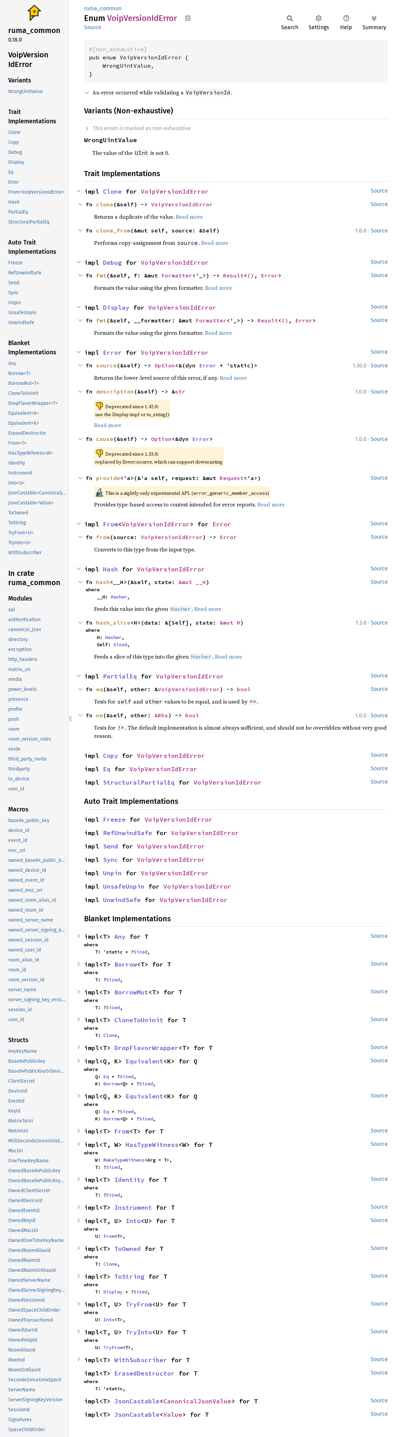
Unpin (112, 873)
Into (133, 1221)
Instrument (133, 1207)
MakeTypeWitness (124, 1160)
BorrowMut (131, 992)
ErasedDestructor (144, 1373)
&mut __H (192, 582)
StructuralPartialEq (139, 782)
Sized (120, 644)
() (250, 275)
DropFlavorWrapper (146, 1048)
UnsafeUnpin (124, 886)
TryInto (139, 1332)
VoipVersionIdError (175, 191)
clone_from (113, 230)
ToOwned (127, 1249)
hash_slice (113, 622)
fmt (101, 275)
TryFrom (139, 1304)
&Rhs (161, 715)
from (103, 537)
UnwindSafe (122, 900)
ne (99, 715)
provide (108, 478)
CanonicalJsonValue (197, 1401)
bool (244, 689)
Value (172, 1414)
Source (92, 27)
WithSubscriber (140, 1360)
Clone (112, 191)
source (106, 365)
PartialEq (120, 676)
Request (232, 478)
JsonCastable (137, 1401)
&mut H (230, 622)
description (115, 391)
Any (120, 936)
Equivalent (144, 1061)
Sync (110, 860)
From (110, 524)
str (180, 391)
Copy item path (188, 18)
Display (116, 307)
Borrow (125, 964)
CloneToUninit (138, 1020)
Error (269, 275)
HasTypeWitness (152, 1145)
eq (99, 689)
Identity (129, 1180)
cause (104, 438)
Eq (107, 769)
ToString (129, 1276)
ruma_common (103, 8)
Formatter (176, 275)
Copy (110, 756)
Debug (112, 262)
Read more (189, 216)
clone (104, 204)
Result (233, 275)
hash (103, 582)
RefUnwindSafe (127, 833)
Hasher (119, 597)
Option (164, 365)
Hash (110, 569)
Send (110, 846)
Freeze (114, 819)
